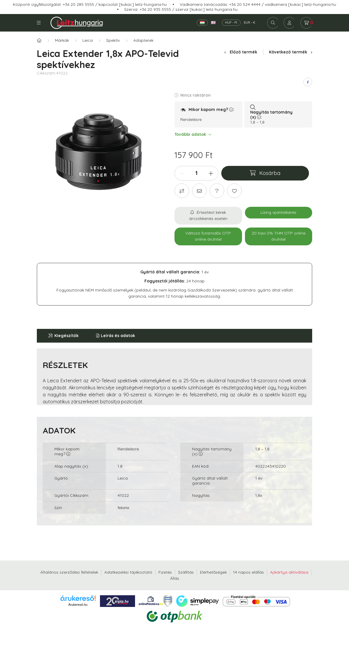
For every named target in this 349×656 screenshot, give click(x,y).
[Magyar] (202, 23)
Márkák (62, 40)
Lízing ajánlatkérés (278, 212)
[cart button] (306, 23)
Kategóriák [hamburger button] (39, 22)
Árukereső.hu (77, 604)
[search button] (273, 23)
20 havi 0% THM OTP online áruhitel (278, 236)
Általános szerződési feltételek (69, 572)
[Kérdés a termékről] (217, 190)
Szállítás (186, 572)
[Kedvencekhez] (234, 190)
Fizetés (165, 572)
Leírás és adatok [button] (118, 335)
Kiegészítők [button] (66, 335)
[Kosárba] (265, 173)
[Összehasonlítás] (181, 190)
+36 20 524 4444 (244, 4)
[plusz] (210, 173)
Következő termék (290, 52)
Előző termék (240, 52)
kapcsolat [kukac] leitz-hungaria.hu (133, 4)
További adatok (192, 134)
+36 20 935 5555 (155, 9)
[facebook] (307, 82)
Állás (174, 578)
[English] (213, 23)
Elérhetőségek (213, 572)
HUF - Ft (231, 22)
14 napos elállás (248, 572)
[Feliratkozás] (208, 216)
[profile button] (289, 23)
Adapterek (143, 40)
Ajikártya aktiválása (289, 572)
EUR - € (249, 22)
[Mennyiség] (196, 173)
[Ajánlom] (199, 190)
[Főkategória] (39, 40)
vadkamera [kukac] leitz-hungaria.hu (300, 4)
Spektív (113, 40)
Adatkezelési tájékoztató (128, 572)
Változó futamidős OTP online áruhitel (208, 236)
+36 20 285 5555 (78, 4)
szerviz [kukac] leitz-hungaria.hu (206, 9)
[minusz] (182, 173)
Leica (87, 40)
